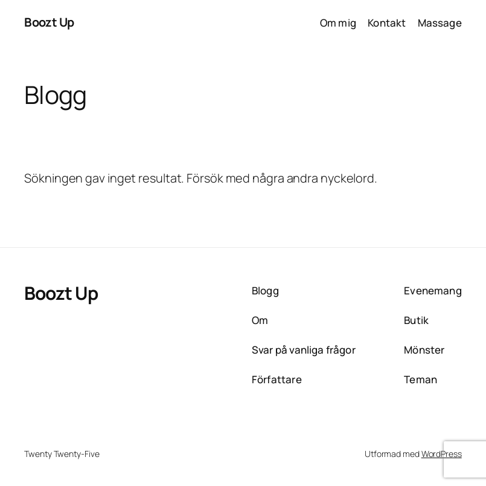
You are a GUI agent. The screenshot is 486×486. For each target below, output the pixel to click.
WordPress (441, 453)
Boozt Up (49, 22)
